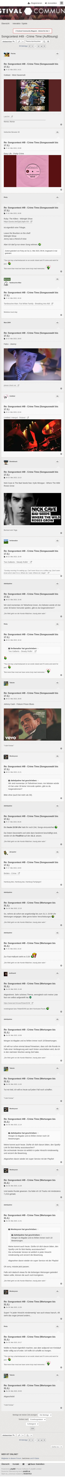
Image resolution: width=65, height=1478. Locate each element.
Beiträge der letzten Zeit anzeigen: (32, 1415)
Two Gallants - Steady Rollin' (16, 562)
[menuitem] (36, 1464)
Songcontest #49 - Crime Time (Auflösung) (29, 36)
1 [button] (32, 46)
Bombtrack (13, 461)
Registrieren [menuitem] (36, 3)
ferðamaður (14, 540)
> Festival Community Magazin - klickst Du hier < (32, 31)
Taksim (12, 682)
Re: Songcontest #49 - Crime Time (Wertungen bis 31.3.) (29, 904)
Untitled (12, 396)
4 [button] (41, 46)
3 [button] (38, 46)
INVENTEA (28, 1474)
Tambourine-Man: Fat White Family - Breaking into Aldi (27, 304)
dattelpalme (8, 583)
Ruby (6, 197)
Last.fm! (7, 116)
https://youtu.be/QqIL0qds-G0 (16, 221)
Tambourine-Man (15, 282)
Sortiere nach (32, 1419)
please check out (10, 385)
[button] (29, 46)
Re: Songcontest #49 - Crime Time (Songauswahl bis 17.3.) (31, 65)
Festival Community (9, 13)
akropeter (12, 852)
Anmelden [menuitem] (52, 3)
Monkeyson (14, 756)
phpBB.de (26, 1471)
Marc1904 (7, 322)
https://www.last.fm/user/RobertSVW (17, 1003)
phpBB (12, 1469)
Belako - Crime (10, 873)
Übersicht (5, 1464)
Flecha (13, 53)
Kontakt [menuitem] (16, 1464)
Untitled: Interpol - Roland (14, 417)
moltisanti (12, 973)
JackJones (26, 1458)
